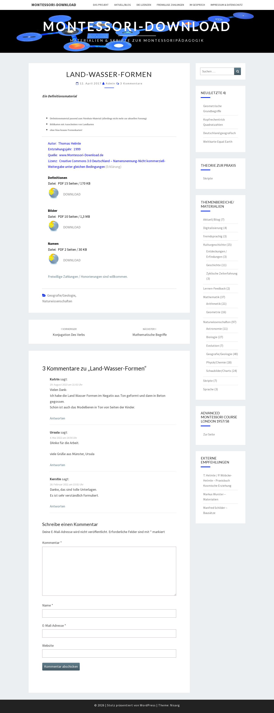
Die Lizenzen (144, 4)
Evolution (212, 345)
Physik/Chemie (216, 362)
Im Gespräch (197, 4)
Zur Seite (209, 434)
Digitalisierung (213, 228)
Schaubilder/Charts (218, 371)
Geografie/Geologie (61, 295)
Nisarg (175, 705)
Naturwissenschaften (57, 301)
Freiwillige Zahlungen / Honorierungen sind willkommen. (88, 276)
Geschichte (213, 265)
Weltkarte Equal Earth (217, 141)
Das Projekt (100, 4)
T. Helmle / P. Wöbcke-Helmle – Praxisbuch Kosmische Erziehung (217, 480)
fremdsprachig (212, 236)
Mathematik (211, 297)
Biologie (211, 337)
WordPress (148, 705)
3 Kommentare (131, 83)
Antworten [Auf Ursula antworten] (57, 465)
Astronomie (214, 328)
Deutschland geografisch (219, 133)
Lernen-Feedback (214, 288)
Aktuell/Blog (122, 4)
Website (48, 645)
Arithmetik (213, 304)
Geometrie (213, 312)
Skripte (208, 178)
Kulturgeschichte (214, 244)
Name (47, 605)
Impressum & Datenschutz (227, 4)
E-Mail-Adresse (54, 625)
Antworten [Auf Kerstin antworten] (57, 506)
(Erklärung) (113, 166)
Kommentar (52, 542)
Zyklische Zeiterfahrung (221, 273)
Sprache (208, 389)
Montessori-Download (53, 4)
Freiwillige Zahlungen (170, 4)
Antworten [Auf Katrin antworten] (57, 418)
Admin (110, 83)
